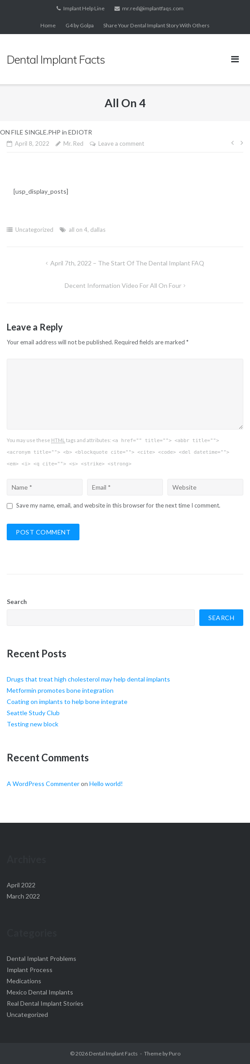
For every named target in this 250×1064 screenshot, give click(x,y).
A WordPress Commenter (43, 783)
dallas (97, 229)
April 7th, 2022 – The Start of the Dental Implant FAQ (127, 263)
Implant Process (30, 969)
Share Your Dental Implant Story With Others (156, 25)
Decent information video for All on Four (123, 285)
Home (48, 25)
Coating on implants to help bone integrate (67, 701)
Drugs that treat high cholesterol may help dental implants (88, 679)
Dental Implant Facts (113, 1053)
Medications (24, 981)
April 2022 (21, 885)
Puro (174, 1053)
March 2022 (23, 896)
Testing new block (32, 724)
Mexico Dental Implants (40, 992)
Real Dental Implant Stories (45, 1003)
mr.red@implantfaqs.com (153, 8)
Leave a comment (121, 143)
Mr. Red (73, 143)
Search (17, 601)
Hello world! (106, 783)
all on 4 (78, 229)
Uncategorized (34, 229)
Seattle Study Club (33, 713)
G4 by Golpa (80, 25)
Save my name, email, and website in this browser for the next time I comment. (118, 505)
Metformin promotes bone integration (60, 690)
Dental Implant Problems (41, 958)
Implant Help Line (84, 8)
